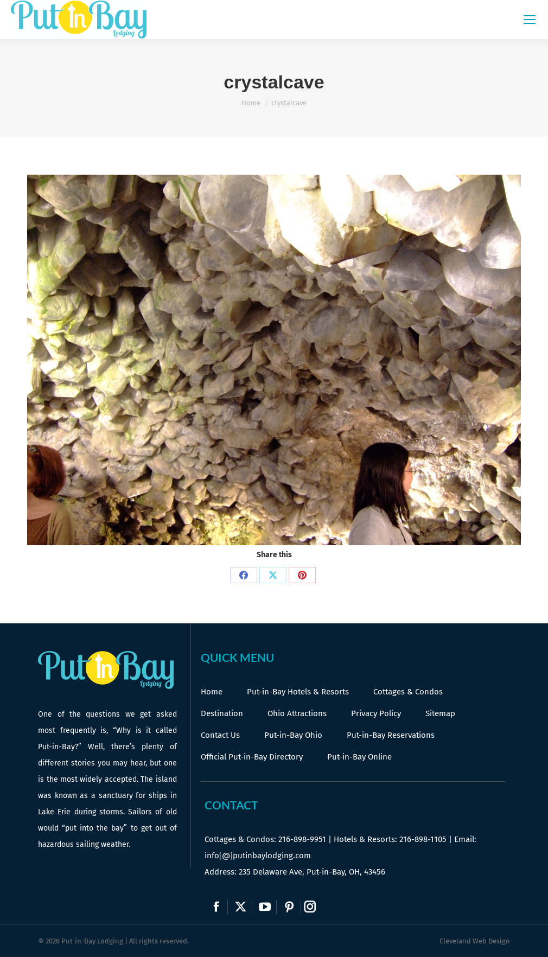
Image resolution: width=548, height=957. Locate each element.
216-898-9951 (302, 839)
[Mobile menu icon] (529, 19)
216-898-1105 (423, 839)
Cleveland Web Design (474, 941)
